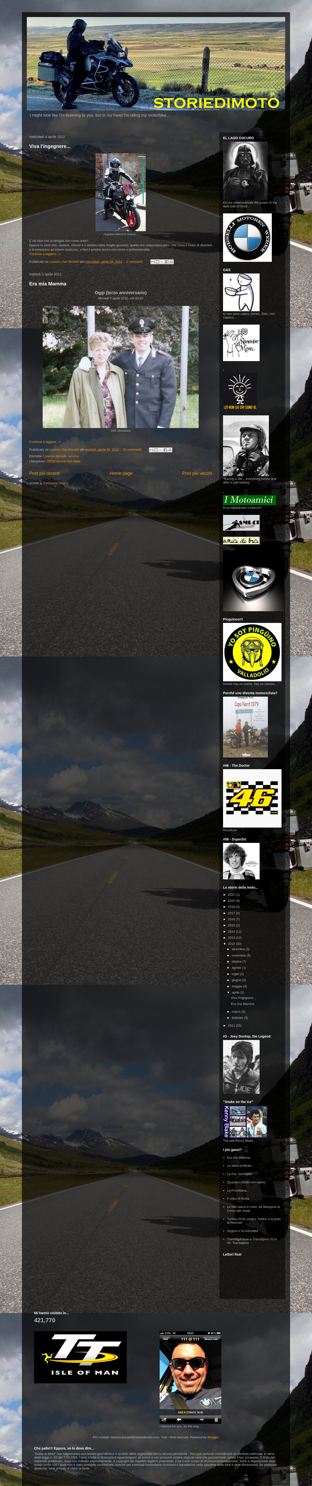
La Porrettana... (238, 1190)
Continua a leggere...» (44, 254)
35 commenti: (133, 449)
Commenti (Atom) (55, 483)
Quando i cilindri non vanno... (247, 1182)
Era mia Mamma (47, 283)
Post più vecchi (197, 473)
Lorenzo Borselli (54, 456)
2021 (232, 894)
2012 (232, 944)
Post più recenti (44, 473)
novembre (239, 955)
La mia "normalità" (240, 1174)
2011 (232, 1025)
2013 (232, 937)
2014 (232, 931)
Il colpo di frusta (238, 1198)
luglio (236, 974)
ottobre (237, 961)
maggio (237, 986)
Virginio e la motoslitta (242, 1231)
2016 (232, 919)
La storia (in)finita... (240, 1165)
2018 (232, 907)
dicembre (239, 949)
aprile (236, 992)
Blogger (212, 1437)
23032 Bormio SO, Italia (63, 461)
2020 (232, 901)
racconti (73, 456)
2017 (232, 913)
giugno (237, 980)
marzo (237, 1011)
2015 (232, 925)
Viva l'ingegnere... (49, 146)
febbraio (238, 1018)
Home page (121, 473)
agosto (237, 967)
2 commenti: (135, 262)
